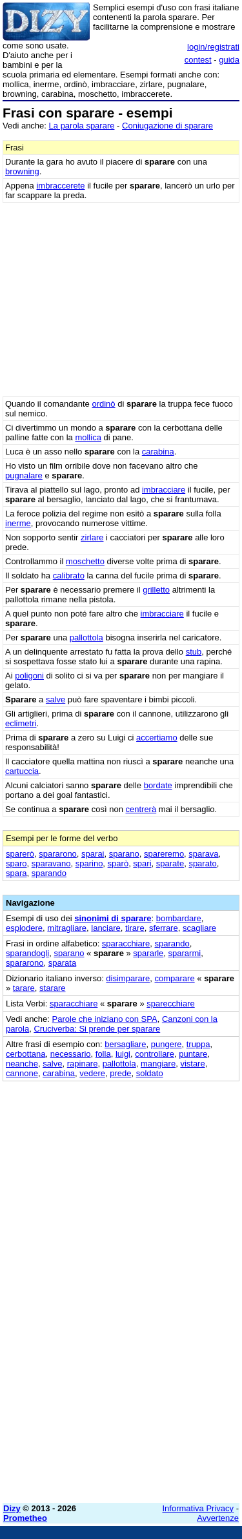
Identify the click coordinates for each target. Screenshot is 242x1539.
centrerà (140, 809)
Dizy (12, 1508)
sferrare (163, 928)
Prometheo (25, 1518)
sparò (118, 863)
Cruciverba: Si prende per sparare (97, 1029)
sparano (124, 854)
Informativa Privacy (198, 1508)
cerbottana (25, 1054)
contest (198, 60)
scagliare (199, 928)
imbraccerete (60, 185)
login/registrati (213, 47)
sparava (203, 854)
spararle (148, 953)
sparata (62, 963)
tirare (135, 928)
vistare (192, 1063)
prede (120, 1073)
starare (52, 988)
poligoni (29, 675)
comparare (175, 978)
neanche (22, 1063)
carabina (158, 451)
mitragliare (66, 928)
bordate (158, 785)
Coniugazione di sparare (167, 125)
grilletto (156, 590)
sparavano (51, 863)
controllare (154, 1054)
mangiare (158, 1063)
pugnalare (24, 475)
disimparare (128, 978)
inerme (18, 523)
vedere (92, 1073)
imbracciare (163, 489)
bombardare (178, 918)
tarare (24, 988)
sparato (202, 863)
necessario (70, 1054)
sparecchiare (170, 1003)
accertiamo (156, 737)
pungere (166, 1044)
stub (194, 652)
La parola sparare (82, 125)
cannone (22, 1073)
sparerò (20, 854)
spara (16, 873)
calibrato (69, 575)
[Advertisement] (121, 1372)
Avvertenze (218, 1518)
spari (142, 863)
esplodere (24, 928)
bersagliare (125, 1044)
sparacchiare (126, 943)
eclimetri (20, 723)
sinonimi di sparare (112, 918)
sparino (89, 863)
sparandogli (27, 953)
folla (103, 1054)
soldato (149, 1073)
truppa (198, 1044)
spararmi (184, 953)
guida (229, 60)
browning (22, 171)
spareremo (164, 854)
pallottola (86, 637)
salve (55, 699)
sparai (92, 854)
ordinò (103, 404)
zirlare (92, 537)
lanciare (106, 928)
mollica (88, 437)
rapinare (82, 1063)
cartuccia (22, 771)
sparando (49, 873)
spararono (58, 854)
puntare (193, 1054)
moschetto (85, 561)
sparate (170, 863)
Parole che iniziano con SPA (104, 1019)
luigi (123, 1054)
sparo (16, 863)
